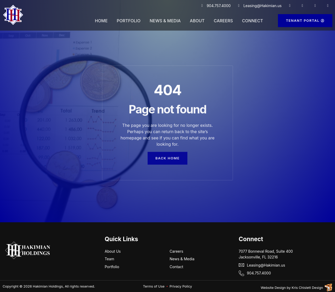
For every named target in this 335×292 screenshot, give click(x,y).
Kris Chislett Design (307, 287)
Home (101, 18)
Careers (223, 18)
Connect (252, 18)
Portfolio (129, 18)
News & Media (165, 18)
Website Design (273, 287)
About (197, 18)
